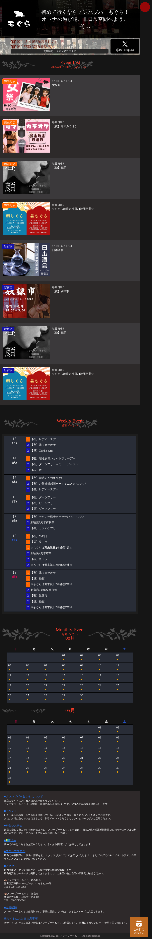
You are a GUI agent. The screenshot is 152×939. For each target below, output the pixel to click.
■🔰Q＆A (10, 840)
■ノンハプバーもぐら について (23, 796)
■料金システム (13, 825)
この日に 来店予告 (139, 927)
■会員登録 (10, 907)
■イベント (10, 810)
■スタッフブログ (14, 851)
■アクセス (10, 865)
